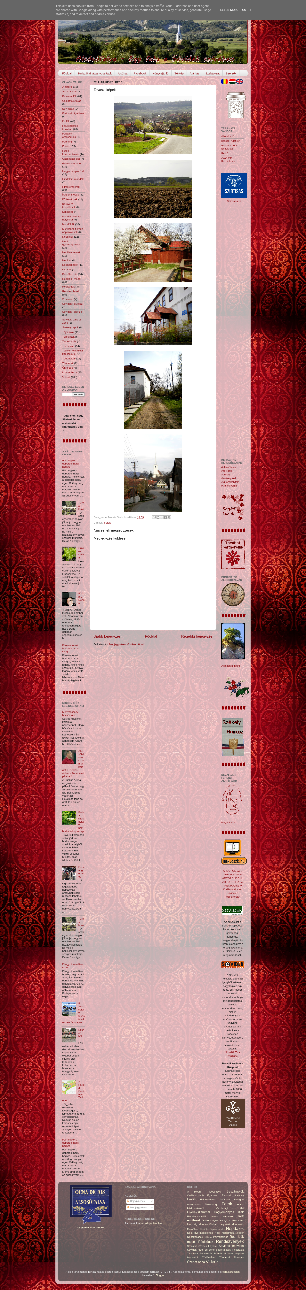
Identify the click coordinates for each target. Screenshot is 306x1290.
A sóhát (122, 73)
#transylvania (229, 485)
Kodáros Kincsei (232, 889)
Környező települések (69, 206)
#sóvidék (226, 470)
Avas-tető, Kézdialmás (228, 160)
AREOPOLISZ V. (233, 885)
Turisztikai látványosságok (95, 73)
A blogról (67, 86)
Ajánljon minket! (230, 665)
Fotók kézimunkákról (70, 152)
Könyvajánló (160, 73)
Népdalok (67, 236)
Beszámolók (69, 96)
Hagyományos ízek (73, 171)
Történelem (69, 358)
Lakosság (68, 211)
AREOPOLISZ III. (232, 878)
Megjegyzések (137, 1207)
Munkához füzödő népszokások (72, 230)
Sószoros (67, 299)
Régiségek (68, 286)
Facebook (140, 73)
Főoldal (67, 73)
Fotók (107, 522)
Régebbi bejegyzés (197, 636)
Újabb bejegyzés (107, 636)
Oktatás (66, 269)
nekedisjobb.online (151, 1223)
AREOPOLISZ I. (232, 870)
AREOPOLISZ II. (232, 874)
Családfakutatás (71, 100)
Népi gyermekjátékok (71, 243)
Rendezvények (71, 291)
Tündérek (67, 363)
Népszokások (70, 264)
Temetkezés (69, 341)
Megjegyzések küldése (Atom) (126, 644)
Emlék (66, 121)
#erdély (225, 474)
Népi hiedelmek (71, 252)
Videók (66, 377)
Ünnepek (67, 367)
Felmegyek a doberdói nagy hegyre (70, 463)
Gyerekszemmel (71, 163)
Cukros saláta (81, 553)
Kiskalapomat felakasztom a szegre (70, 648)
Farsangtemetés (81, 872)
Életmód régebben (73, 113)
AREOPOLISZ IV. (232, 881)
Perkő (224, 153)
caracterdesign (231, 1271)
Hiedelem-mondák (73, 179)
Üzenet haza (69, 372)
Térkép (179, 73)
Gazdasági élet (71, 158)
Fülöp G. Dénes (81, 598)
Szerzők (231, 73)
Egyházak (68, 108)
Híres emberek (71, 186)
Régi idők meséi (71, 278)
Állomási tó (227, 136)
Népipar (66, 260)
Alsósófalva (69, 91)
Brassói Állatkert (230, 140)
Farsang (67, 141)
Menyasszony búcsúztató (70, 713)
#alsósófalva (228, 467)
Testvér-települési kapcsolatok (72, 352)
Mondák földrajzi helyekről (71, 218)
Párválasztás (69, 274)
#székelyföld (228, 478)
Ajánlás (194, 73)
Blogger (160, 1275)
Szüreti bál (81, 1033)
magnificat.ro (228, 822)
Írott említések (70, 194)
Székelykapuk (70, 327)
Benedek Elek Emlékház (229, 147)
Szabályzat (212, 73)
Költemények (69, 199)
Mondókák (68, 224)
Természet (68, 346)
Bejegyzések (136, 1201)
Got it (246, 10)
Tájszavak (68, 332)
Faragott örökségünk (69, 135)
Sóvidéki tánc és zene (201, 1249)
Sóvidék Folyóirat (72, 303)
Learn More (229, 10)
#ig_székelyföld (230, 481)
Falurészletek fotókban (70, 127)
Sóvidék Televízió (72, 311)
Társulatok (68, 336)
